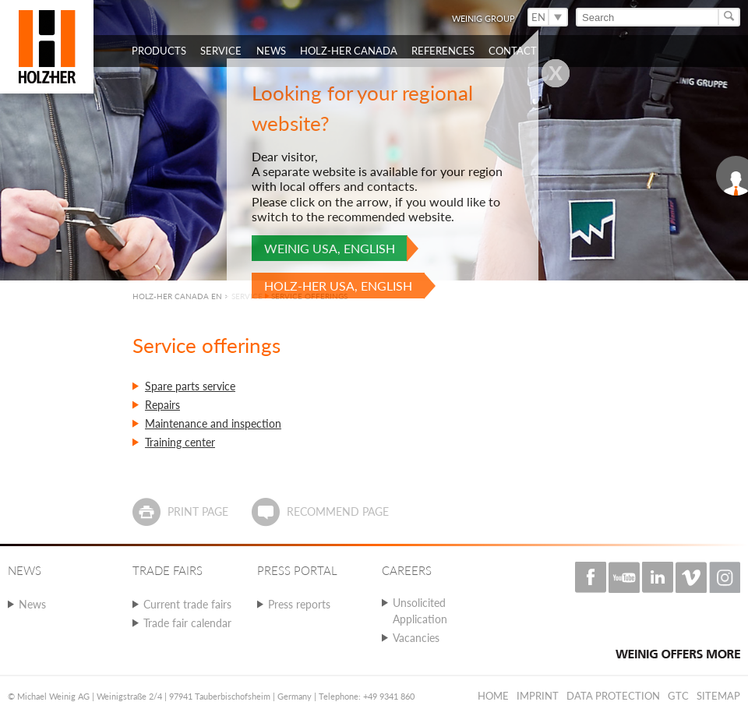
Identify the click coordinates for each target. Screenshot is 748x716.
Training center (180, 442)
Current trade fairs (187, 604)
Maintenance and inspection (213, 423)
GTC (678, 696)
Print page (198, 511)
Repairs (162, 404)
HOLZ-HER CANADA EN (177, 296)
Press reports (299, 604)
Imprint (538, 696)
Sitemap (718, 696)
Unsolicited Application (420, 611)
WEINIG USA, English (329, 248)
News (32, 604)
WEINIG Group (483, 18)
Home (493, 696)
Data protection (613, 696)
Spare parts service (190, 386)
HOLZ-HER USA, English (338, 285)
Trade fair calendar (187, 623)
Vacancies (416, 637)
